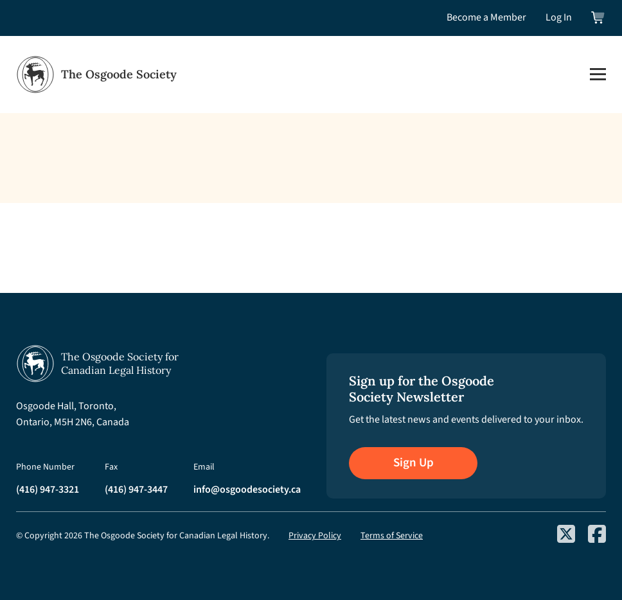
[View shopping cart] (598, 17)
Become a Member (486, 17)
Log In (559, 17)
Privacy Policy (315, 535)
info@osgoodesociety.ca (247, 489)
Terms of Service (391, 535)
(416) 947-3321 (47, 489)
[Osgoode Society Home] (96, 74)
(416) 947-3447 (136, 489)
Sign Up (413, 463)
